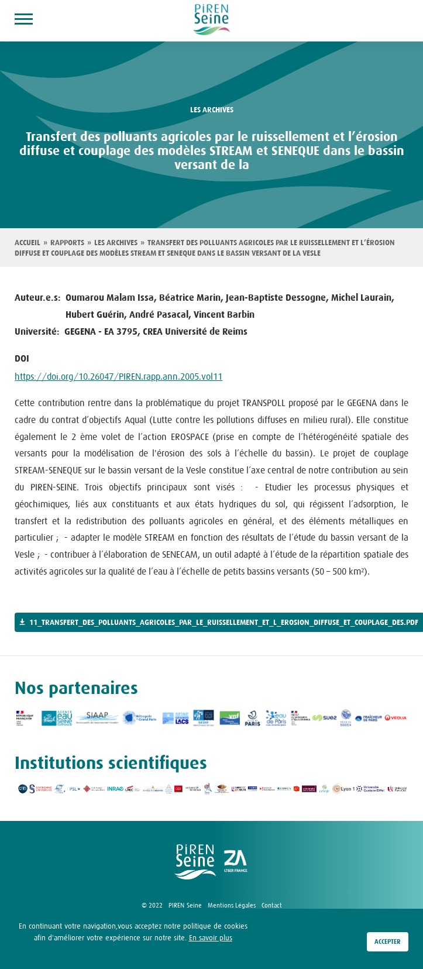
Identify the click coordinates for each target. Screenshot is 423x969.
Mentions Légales (232, 905)
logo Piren (195, 861)
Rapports (67, 242)
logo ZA (236, 862)
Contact (272, 905)
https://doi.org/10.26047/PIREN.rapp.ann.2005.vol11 (118, 376)
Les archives (115, 242)
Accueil (27, 242)
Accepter (387, 944)
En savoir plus (210, 938)
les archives (211, 110)
